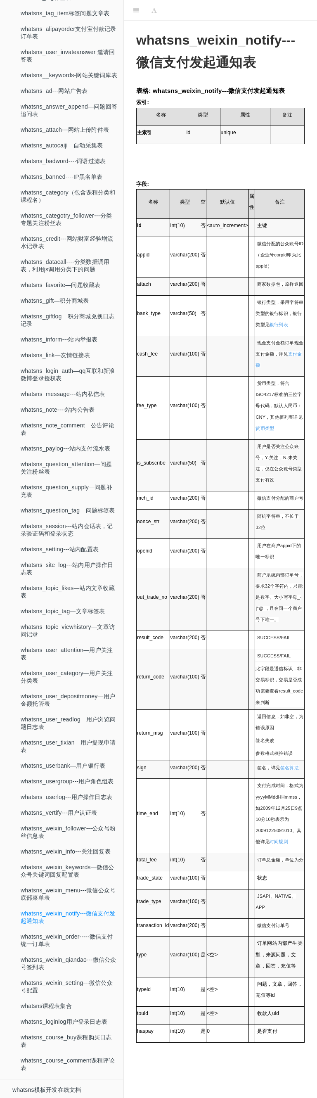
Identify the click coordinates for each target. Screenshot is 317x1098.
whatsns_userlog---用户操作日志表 (66, 797)
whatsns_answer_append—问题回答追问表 (69, 110)
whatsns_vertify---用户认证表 (59, 812)
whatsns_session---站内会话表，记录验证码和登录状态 (67, 530)
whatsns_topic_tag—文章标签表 (63, 611)
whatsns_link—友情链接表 (55, 355)
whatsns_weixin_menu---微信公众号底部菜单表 (68, 894)
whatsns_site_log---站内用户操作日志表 (67, 569)
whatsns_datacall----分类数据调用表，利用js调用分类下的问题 (65, 265)
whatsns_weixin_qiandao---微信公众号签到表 (68, 963)
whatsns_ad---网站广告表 (54, 91)
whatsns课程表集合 (46, 1006)
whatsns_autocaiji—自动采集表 (62, 145)
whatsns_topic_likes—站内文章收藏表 (68, 592)
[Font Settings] (154, 10)
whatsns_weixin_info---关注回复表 (66, 851)
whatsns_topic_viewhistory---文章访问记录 (68, 631)
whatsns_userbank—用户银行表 (63, 765)
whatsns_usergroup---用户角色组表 (67, 781)
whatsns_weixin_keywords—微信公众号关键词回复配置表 (67, 871)
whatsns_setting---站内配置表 (60, 549)
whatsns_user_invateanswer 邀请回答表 (68, 56)
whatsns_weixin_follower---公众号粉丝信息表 (68, 832)
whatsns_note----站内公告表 (58, 409)
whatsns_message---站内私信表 (63, 394)
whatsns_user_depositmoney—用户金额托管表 (68, 700)
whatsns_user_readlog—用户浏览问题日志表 (68, 723)
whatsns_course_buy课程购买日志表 (66, 1041)
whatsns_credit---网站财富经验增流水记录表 (67, 242)
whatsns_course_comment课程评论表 (68, 1064)
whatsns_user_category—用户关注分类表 (67, 677)
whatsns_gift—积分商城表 (55, 300)
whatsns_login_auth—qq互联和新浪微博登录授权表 (68, 375)
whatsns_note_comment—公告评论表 (67, 429)
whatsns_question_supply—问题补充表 (66, 491)
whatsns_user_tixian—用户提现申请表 (68, 746)
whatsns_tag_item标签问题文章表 (65, 13)
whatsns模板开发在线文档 (46, 1089)
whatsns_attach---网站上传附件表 (65, 129)
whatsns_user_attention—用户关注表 (67, 654)
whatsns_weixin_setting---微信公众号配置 (67, 986)
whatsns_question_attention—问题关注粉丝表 (66, 468)
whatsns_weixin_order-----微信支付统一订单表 (67, 940)
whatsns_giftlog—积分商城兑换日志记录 (67, 320)
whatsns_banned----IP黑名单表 (62, 176)
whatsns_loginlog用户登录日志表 (64, 1021)
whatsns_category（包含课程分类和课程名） (68, 196)
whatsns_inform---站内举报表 (59, 339)
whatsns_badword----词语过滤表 (63, 161)
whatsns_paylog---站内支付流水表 (65, 448)
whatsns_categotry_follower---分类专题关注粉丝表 (66, 219)
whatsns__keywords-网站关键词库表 (69, 75)
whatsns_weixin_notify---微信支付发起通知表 (68, 917)
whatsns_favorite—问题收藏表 (60, 285)
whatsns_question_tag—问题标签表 (68, 510)
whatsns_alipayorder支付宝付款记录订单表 (68, 33)
